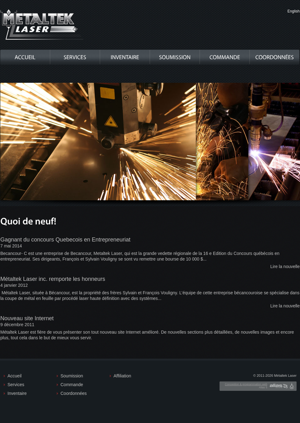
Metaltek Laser (42, 24)
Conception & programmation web (246, 384)
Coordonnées (73, 393)
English (294, 11)
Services (15, 384)
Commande (71, 384)
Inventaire (17, 393)
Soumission (71, 375)
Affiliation (122, 375)
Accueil (14, 375)
